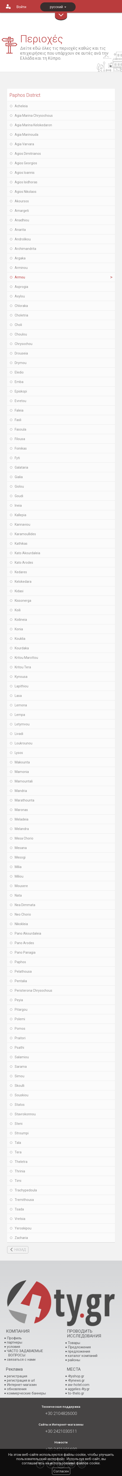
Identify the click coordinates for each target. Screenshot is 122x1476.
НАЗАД (20, 1250)
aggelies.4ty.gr (79, 1389)
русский (58, 7)
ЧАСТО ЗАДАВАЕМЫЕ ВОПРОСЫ (25, 1353)
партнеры (14, 1342)
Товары (74, 1343)
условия (13, 1347)
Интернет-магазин (22, 1385)
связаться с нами (21, 1359)
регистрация (17, 1376)
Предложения (79, 1347)
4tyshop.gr (76, 1376)
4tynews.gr (76, 1380)
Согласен (61, 1471)
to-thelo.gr (76, 1393)
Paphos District (24, 95)
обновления (16, 1389)
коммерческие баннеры (26, 1393)
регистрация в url (21, 1380)
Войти (21, 7)
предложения (79, 1351)
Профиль (14, 1338)
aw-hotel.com (78, 1385)
